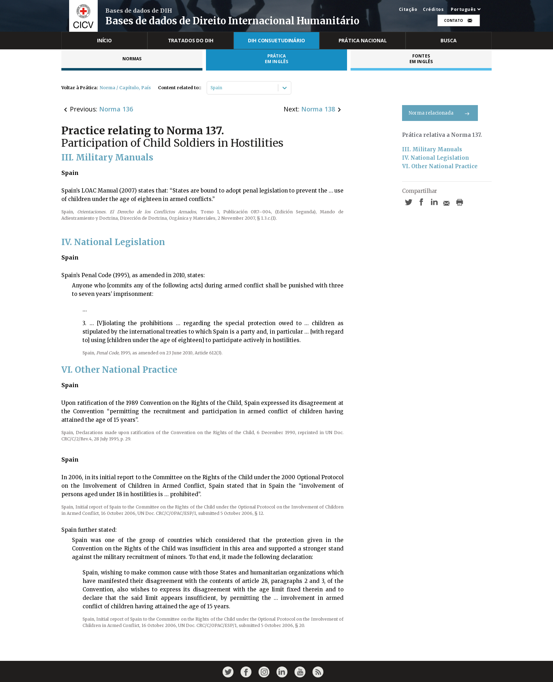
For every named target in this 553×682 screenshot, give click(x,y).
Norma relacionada (440, 113)
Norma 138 (318, 109)
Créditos (433, 9)
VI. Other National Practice (440, 166)
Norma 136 (116, 109)
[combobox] (211, 88)
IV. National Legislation (435, 157)
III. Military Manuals (432, 149)
